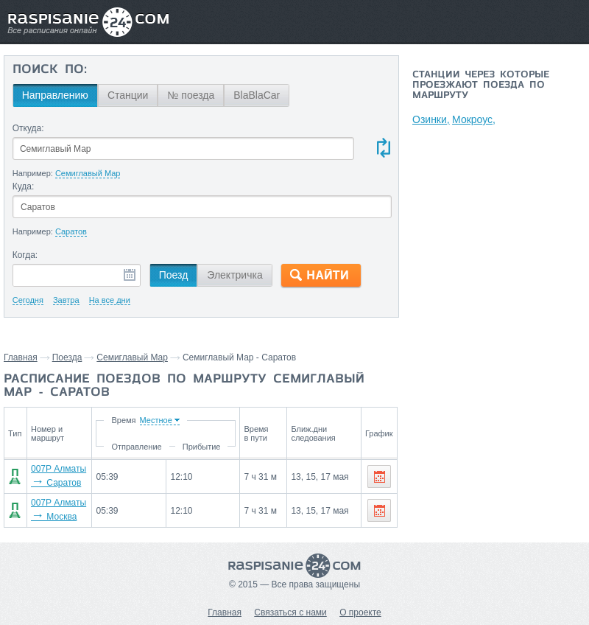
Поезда (67, 357)
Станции (128, 95)
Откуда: (28, 128)
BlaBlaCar (256, 95)
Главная (21, 357)
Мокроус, (474, 119)
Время (125, 420)
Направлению (55, 95)
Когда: (25, 255)
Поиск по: (50, 70)
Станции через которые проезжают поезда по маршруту (480, 85)
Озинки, (431, 119)
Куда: (24, 186)
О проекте (360, 612)
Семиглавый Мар (132, 357)
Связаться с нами (290, 612)
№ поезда (190, 95)
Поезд (173, 275)
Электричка (234, 275)
